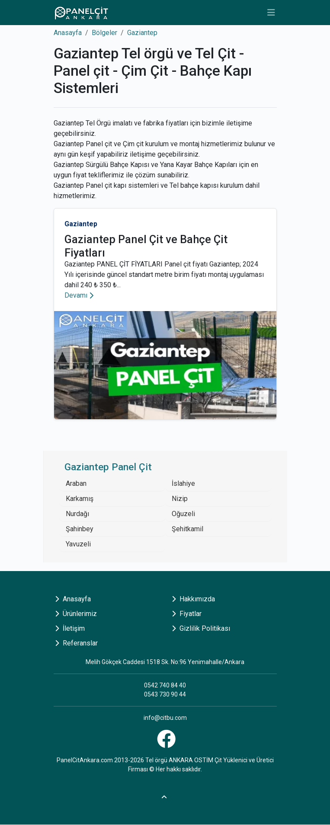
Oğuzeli (183, 514)
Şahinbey (79, 529)
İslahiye (183, 483)
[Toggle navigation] (271, 12)
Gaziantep (142, 33)
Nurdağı (77, 514)
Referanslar (76, 643)
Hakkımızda (193, 599)
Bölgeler (104, 33)
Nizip (180, 498)
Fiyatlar (187, 614)
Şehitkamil (187, 529)
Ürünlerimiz (76, 614)
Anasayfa (68, 33)
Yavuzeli (78, 544)
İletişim (70, 628)
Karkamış (79, 498)
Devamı (78, 295)
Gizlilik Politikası (201, 628)
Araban (76, 483)
